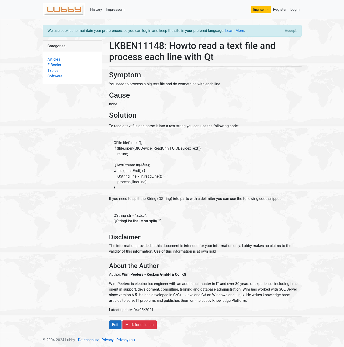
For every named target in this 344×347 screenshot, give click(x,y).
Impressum (115, 9)
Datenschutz (88, 340)
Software (55, 76)
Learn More (234, 30)
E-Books (54, 65)
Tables (53, 70)
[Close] (290, 30)
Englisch (259, 9)
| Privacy (107, 340)
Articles (54, 59)
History (96, 9)
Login (294, 9)
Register (280, 9)
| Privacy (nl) (125, 340)
